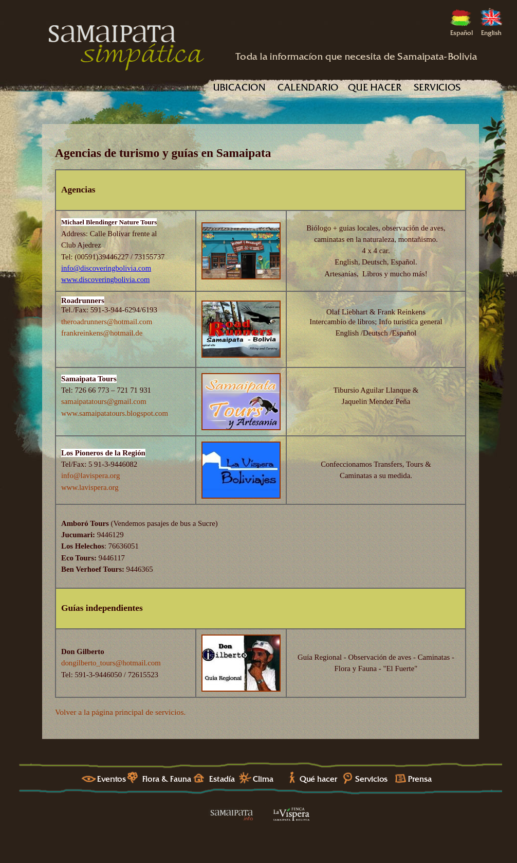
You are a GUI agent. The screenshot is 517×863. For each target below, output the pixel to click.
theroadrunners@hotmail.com (106, 322)
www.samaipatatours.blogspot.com (114, 413)
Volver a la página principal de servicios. (120, 712)
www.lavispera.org (90, 487)
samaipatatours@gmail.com (103, 401)
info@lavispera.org (90, 475)
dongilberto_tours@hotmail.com (111, 663)
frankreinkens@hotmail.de (101, 333)
